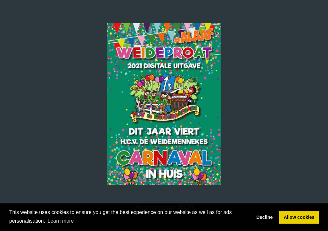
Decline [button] (264, 217)
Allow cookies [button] (299, 217)
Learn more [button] (61, 221)
